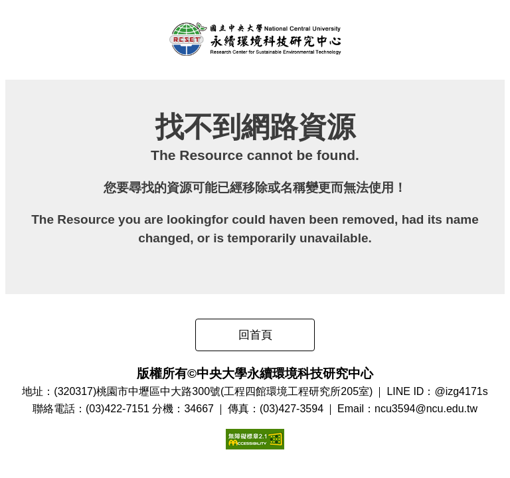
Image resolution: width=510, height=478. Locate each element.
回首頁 (255, 335)
